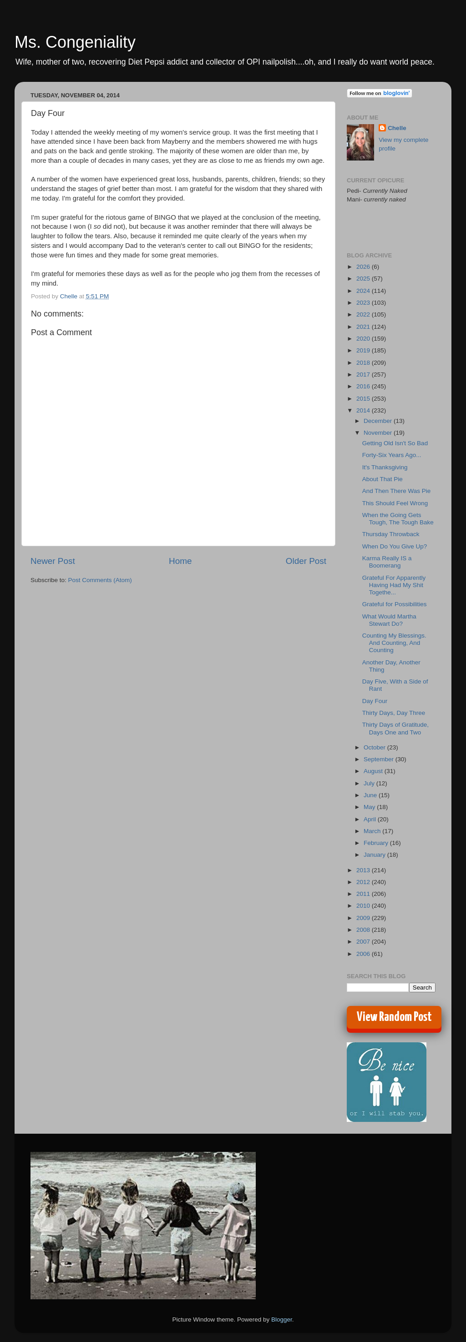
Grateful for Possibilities (394, 604)
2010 (364, 905)
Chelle (397, 128)
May (370, 807)
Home (180, 561)
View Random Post (394, 1017)
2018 (364, 362)
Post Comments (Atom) (100, 580)
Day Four (375, 701)
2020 (364, 338)
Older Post (306, 561)
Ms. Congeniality (75, 42)
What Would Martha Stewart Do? (389, 620)
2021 (364, 326)
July (370, 783)
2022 (364, 314)
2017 (364, 374)
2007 (364, 941)
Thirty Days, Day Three (393, 712)
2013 (364, 870)
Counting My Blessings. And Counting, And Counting (394, 642)
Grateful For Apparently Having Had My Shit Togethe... (394, 585)
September (379, 759)
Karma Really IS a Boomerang (387, 562)
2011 (364, 893)
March (373, 831)
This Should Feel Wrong (395, 503)
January (375, 854)
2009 (364, 918)
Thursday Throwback (391, 534)
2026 (364, 266)
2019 (364, 350)
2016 (364, 386)
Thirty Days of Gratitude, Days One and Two (395, 728)
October (375, 747)
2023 (364, 302)
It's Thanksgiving (385, 467)
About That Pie (382, 479)
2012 (364, 882)
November (379, 432)
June (371, 795)
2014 (364, 410)
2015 (364, 398)
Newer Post (52, 561)
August (374, 771)
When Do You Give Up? (394, 546)
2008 (364, 929)
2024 (364, 290)
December (379, 420)
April (371, 819)
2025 (364, 278)
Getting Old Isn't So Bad (395, 443)
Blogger (281, 1319)
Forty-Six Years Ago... (391, 455)
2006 (364, 953)
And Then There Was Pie (396, 491)
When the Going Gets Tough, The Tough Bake (398, 519)
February (377, 842)
